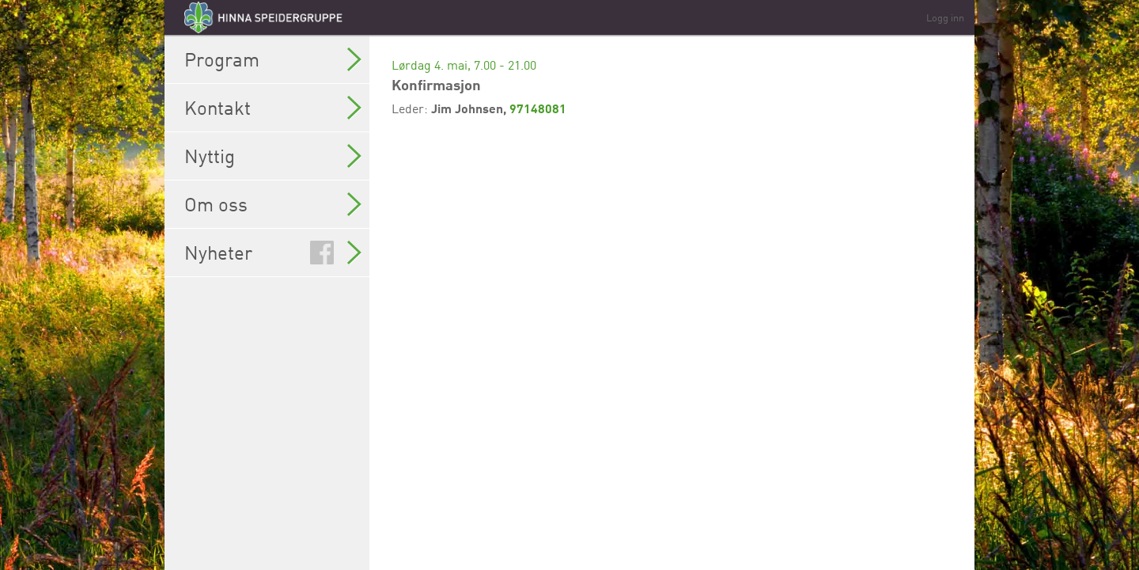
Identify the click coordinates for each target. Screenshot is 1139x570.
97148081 (537, 108)
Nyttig (272, 156)
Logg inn (945, 17)
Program (272, 59)
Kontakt (272, 108)
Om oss (272, 204)
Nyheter (272, 252)
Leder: (411, 108)
